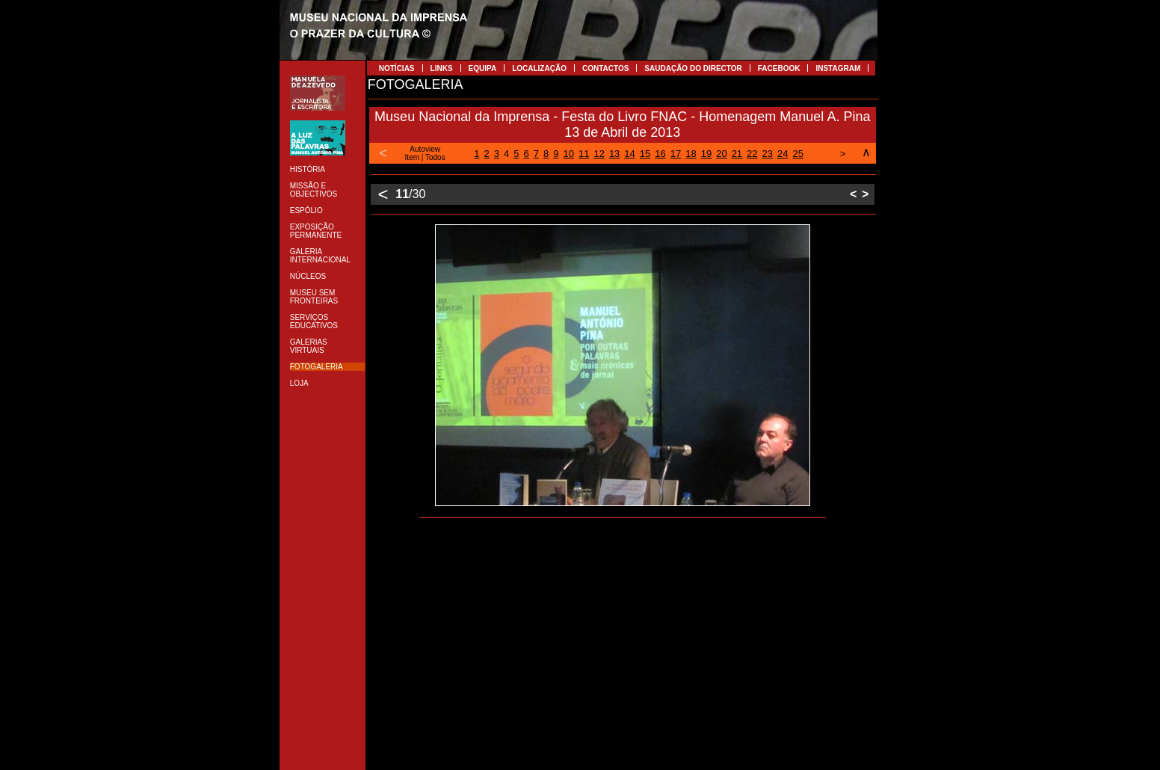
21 (737, 153)
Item (412, 157)
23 (767, 153)
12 (598, 153)
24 (782, 153)
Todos (435, 157)
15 (645, 153)
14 (629, 153)
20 (721, 153)
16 (660, 153)
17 (675, 153)
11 (584, 153)
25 (798, 153)
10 (568, 153)
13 (614, 153)
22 (752, 153)
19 (706, 153)
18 (690, 153)
